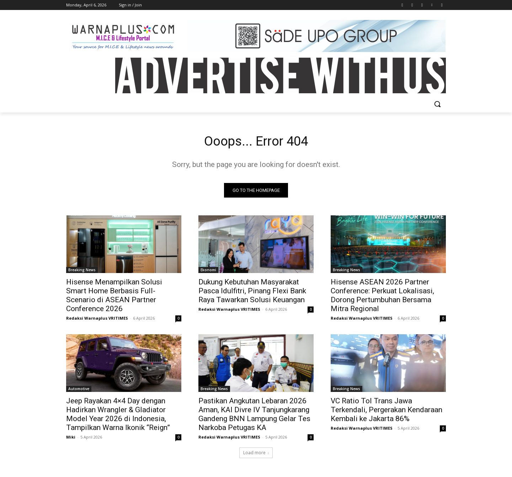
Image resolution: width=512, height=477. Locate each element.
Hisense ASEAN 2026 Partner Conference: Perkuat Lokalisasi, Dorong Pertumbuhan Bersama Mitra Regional (382, 297)
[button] (437, 103)
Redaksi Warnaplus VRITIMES (97, 320)
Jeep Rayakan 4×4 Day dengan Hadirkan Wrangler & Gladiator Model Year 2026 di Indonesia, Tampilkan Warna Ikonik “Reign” (118, 416)
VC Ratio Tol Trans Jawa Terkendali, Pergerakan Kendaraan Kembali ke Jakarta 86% (386, 411)
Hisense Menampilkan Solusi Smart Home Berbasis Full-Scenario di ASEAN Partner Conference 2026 (114, 297)
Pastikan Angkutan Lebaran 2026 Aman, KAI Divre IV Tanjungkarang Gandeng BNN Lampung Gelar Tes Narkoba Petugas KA (254, 416)
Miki (70, 438)
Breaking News (82, 271)
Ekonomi (208, 271)
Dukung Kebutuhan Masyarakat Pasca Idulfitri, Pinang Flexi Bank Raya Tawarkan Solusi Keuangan (252, 292)
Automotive (78, 390)
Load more (256, 454)
